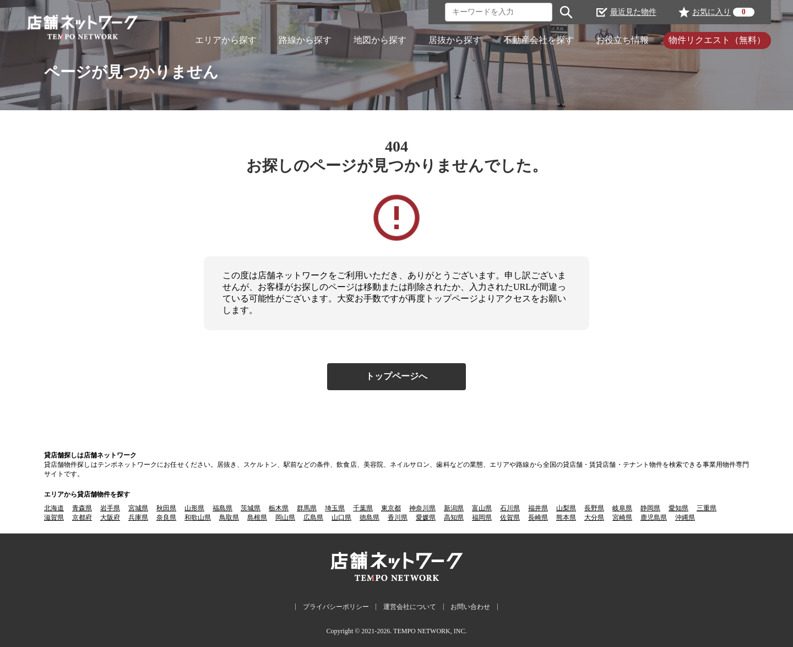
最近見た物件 (626, 12)
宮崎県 (622, 517)
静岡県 (650, 508)
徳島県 (369, 517)
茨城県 (250, 508)
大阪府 (110, 517)
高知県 (454, 517)
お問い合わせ (470, 607)
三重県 (706, 508)
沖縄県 (685, 517)
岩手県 (110, 508)
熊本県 (566, 517)
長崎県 (538, 517)
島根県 (257, 517)
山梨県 (566, 508)
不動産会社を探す (538, 40)
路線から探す (305, 40)
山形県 (194, 508)
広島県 (313, 517)
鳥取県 (229, 517)
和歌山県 (197, 517)
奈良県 (166, 517)
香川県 (398, 517)
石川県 (510, 508)
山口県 (341, 517)
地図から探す (380, 40)
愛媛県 (426, 517)
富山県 (482, 508)
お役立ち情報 (622, 40)
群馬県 (307, 508)
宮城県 (138, 508)
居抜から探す (454, 40)
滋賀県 (54, 517)
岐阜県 (622, 508)
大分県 (594, 517)
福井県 (538, 508)
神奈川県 (422, 508)
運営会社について (409, 607)
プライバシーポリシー (336, 607)
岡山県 (285, 517)
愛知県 (678, 508)
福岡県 (482, 517)
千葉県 (363, 508)
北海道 (54, 508)
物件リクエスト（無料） (717, 40)
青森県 (82, 508)
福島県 (222, 508)
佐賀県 (510, 517)
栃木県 (279, 508)
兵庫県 (138, 517)
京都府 (82, 517)
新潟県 (454, 508)
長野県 (594, 508)
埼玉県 (335, 508)
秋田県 (166, 508)
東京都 (391, 508)
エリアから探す (226, 40)
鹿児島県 (653, 517)
